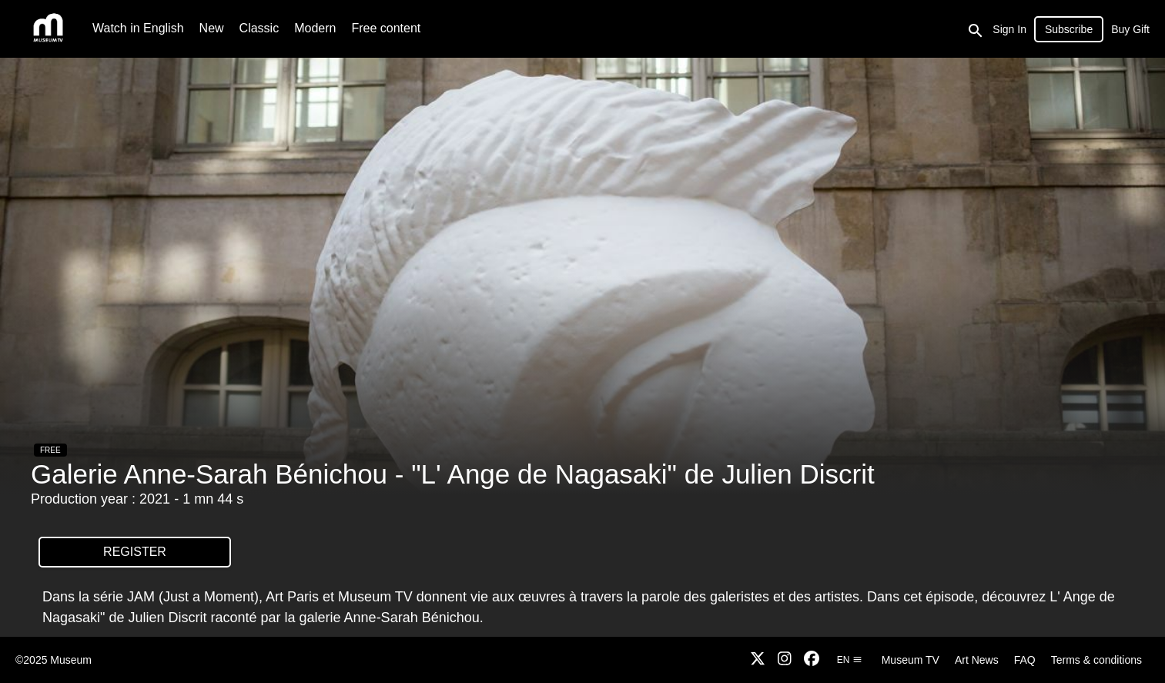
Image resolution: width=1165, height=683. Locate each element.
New (211, 28)
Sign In (1009, 29)
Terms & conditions (1096, 660)
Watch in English (138, 28)
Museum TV (910, 660)
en (849, 660)
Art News (977, 660)
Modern (315, 28)
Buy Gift (1130, 29)
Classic (259, 28)
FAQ (1025, 660)
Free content (385, 28)
